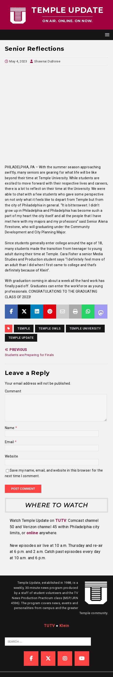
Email (10, 442)
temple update (21, 337)
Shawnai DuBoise (47, 61)
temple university (85, 328)
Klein (64, 625)
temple (23, 328)
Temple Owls (50, 328)
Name (10, 428)
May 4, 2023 (18, 61)
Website (11, 456)
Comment (13, 391)
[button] (106, 34)
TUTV (60, 520)
